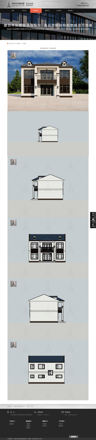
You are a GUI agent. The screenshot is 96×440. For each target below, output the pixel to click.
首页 (13, 10)
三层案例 (28, 427)
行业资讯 (44, 425)
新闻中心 (47, 10)
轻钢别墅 (11, 424)
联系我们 (70, 10)
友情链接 (9, 406)
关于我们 (59, 10)
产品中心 (24, 10)
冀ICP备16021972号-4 (37, 438)
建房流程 (61, 425)
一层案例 (28, 424)
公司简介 (61, 424)
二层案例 (24, 43)
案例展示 (36, 10)
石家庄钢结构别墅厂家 (19, 406)
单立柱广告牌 (30, 406)
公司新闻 (44, 424)
